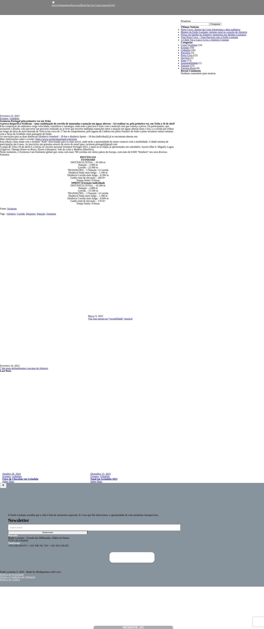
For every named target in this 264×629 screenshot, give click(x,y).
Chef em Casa (92, 5)
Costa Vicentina (189, 45)
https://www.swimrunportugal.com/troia (56, 139)
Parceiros (185, 52)
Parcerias (75, 5)
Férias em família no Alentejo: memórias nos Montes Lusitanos (213, 34)
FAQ (112, 5)
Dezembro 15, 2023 (100, 473)
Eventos (4, 118)
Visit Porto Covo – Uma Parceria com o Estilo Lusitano (209, 37)
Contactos (105, 5)
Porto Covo (187, 55)
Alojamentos (64, 5)
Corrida (21, 213)
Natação (41, 213)
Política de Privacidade (12, 574)
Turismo (185, 65)
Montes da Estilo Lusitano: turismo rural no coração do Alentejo (214, 32)
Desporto (31, 213)
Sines (183, 60)
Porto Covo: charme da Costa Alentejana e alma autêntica (210, 29)
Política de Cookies (10, 579)
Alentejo (11, 213)
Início (55, 5)
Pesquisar (186, 21)
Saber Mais (8, 481)
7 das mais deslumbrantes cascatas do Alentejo (24, 368)
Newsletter (18, 520)
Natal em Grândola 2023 (104, 479)
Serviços (185, 58)
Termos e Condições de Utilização (17, 577)
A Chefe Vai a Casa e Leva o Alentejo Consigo (205, 39)
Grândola (14, 118)
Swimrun (12, 208)
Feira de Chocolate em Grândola (20, 479)
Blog (82, 5)
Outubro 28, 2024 (11, 473)
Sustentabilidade (189, 63)
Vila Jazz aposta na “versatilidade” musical (110, 318)
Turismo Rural (188, 68)
